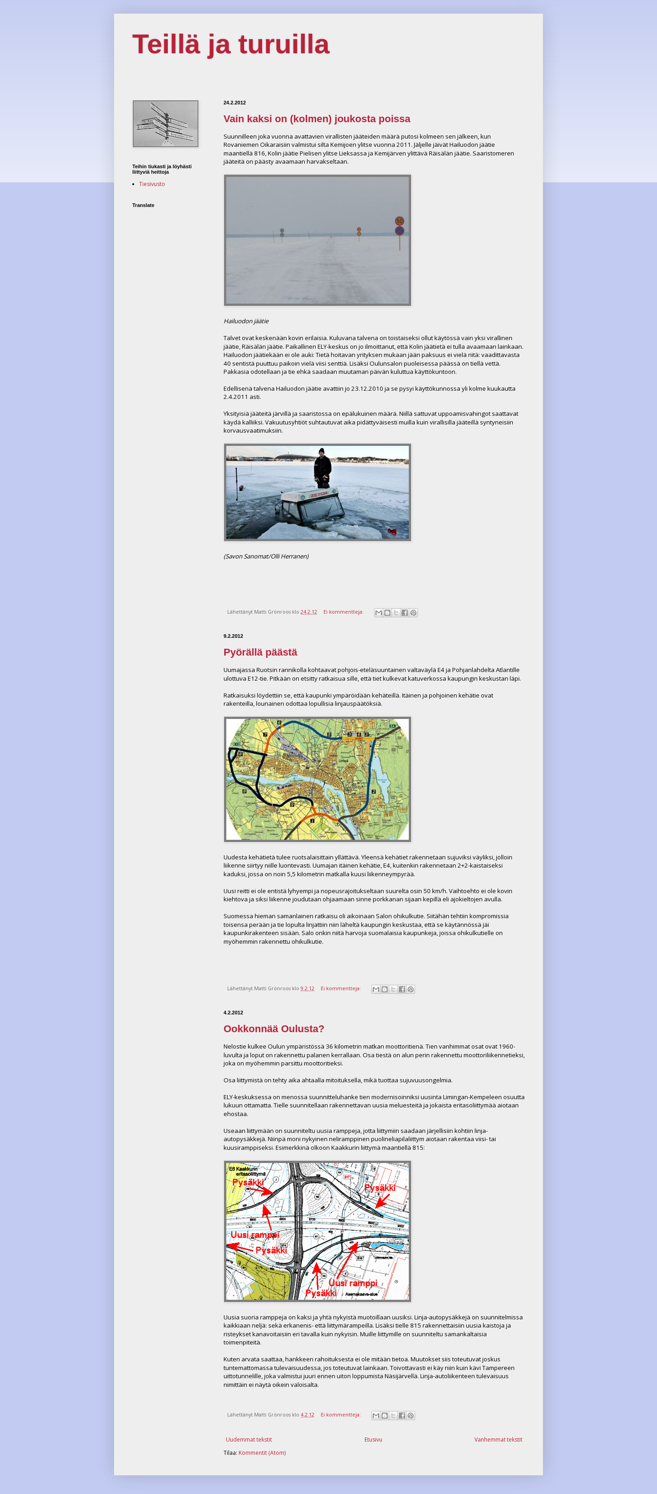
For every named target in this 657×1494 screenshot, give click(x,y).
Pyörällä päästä (260, 652)
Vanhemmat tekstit (498, 1439)
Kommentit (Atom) (262, 1453)
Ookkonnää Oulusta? (274, 1028)
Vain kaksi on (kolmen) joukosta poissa (317, 118)
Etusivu (373, 1439)
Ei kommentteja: (344, 611)
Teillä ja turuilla (230, 44)
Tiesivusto (152, 184)
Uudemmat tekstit (249, 1439)
